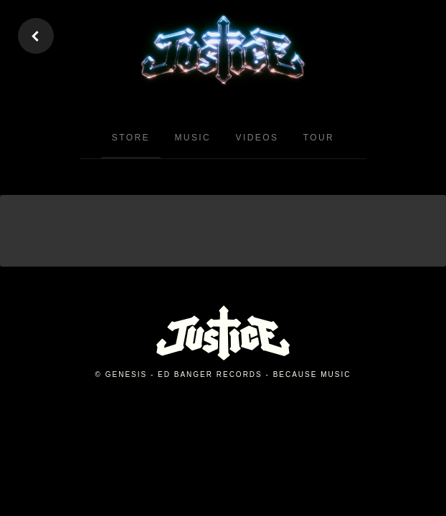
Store (131, 138)
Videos (257, 138)
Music (192, 138)
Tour (318, 138)
